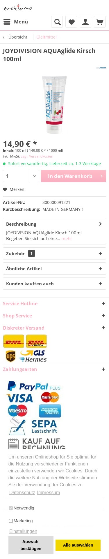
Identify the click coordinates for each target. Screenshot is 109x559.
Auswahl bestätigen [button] (30, 545)
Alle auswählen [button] (78, 545)
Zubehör (20, 253)
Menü (15, 21)
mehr (66, 238)
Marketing (21, 520)
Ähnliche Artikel (24, 268)
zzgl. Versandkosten (37, 156)
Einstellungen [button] (23, 531)
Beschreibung (21, 224)
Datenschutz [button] (22, 492)
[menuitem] (15, 22)
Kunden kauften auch (30, 283)
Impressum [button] (48, 492)
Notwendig (21, 507)
